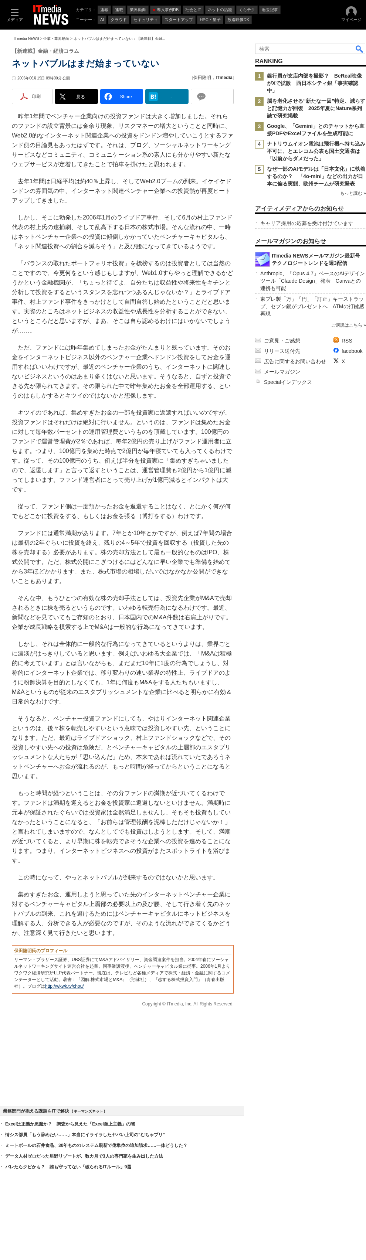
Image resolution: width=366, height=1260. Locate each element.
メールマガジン (282, 372)
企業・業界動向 (56, 39)
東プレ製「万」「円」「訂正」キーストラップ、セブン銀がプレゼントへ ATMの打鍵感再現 (312, 306)
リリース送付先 (282, 351)
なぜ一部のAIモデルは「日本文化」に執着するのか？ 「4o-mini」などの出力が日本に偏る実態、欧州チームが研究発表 (316, 176)
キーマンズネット (88, 1111)
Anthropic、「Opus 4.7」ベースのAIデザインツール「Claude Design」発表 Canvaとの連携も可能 (312, 280)
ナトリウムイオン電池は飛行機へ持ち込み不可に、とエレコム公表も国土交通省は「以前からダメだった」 (316, 151)
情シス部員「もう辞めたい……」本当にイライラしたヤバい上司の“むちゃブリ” (85, 1134)
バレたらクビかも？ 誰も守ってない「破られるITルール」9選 (68, 1166)
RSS (347, 341)
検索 (359, 49)
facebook (352, 351)
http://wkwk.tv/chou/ (64, 986)
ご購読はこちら (346, 325)
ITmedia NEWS (26, 39)
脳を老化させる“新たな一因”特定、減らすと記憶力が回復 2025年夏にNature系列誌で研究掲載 (316, 108)
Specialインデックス (288, 382)
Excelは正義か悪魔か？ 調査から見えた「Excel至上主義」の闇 (70, 1124)
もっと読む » (353, 193)
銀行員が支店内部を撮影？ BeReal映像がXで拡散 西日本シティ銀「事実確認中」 (314, 83)
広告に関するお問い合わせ (295, 361)
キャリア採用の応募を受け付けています (306, 223)
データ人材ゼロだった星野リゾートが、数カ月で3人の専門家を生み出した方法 (84, 1156)
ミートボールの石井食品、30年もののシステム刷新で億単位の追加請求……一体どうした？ (96, 1145)
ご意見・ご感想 (282, 341)
